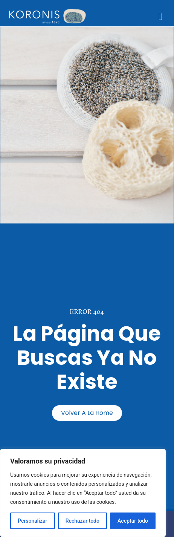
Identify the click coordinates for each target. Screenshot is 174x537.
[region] (83, 493)
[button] (160, 16)
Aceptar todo (133, 521)
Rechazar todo (82, 521)
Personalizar (32, 521)
